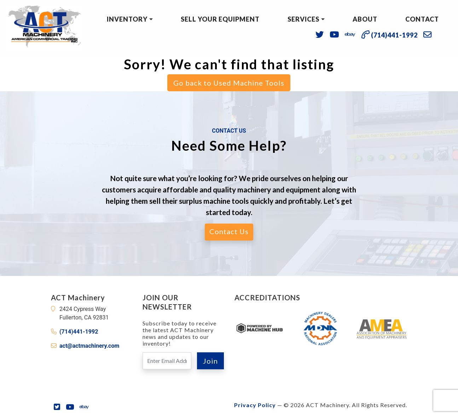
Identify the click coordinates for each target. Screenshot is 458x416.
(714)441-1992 (78, 331)
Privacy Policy (255, 404)
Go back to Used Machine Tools (228, 83)
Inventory (127, 19)
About (365, 19)
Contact (422, 19)
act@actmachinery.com (89, 345)
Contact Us (229, 231)
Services (303, 19)
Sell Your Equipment (220, 19)
